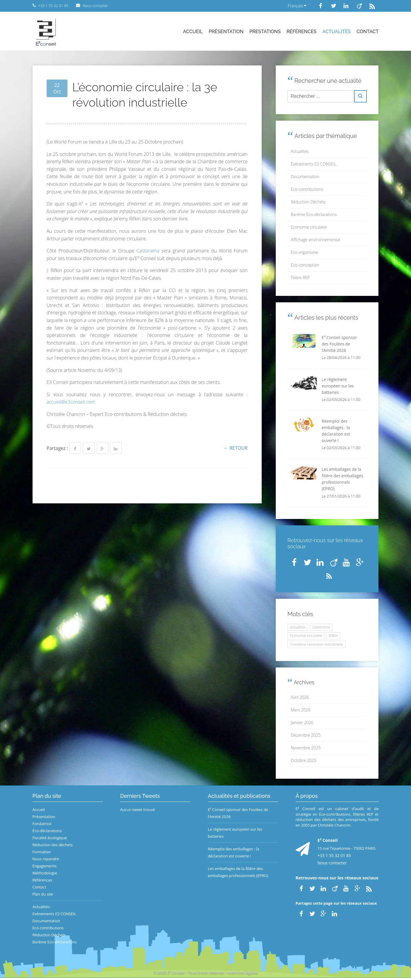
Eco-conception (305, 265)
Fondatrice (42, 823)
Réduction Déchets (308, 202)
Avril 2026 (300, 697)
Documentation (305, 176)
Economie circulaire (309, 227)
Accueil (193, 31)
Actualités (336, 31)
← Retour (236, 448)
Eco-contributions (307, 189)
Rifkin (333, 635)
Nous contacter (332, 863)
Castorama (147, 250)
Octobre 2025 (303, 760)
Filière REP (300, 277)
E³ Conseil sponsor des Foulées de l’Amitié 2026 (238, 813)
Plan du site (43, 894)
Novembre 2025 (306, 748)
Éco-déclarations (47, 830)
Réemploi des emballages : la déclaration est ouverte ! (233, 852)
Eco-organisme (304, 252)
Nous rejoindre (46, 858)
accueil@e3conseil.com (71, 402)
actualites (298, 627)
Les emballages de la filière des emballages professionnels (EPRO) (238, 872)
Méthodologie (45, 873)
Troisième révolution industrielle (316, 644)
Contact (368, 31)
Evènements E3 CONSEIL (313, 164)
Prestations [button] (264, 31)
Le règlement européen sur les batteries (235, 833)
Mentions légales (243, 972)
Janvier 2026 (302, 722)
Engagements (45, 866)
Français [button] (297, 6)
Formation (42, 851)
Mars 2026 (300, 710)
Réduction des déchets (53, 844)
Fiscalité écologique (50, 837)
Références (302, 31)
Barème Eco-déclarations (314, 214)
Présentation (226, 31)
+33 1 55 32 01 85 (334, 855)
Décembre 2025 (305, 735)
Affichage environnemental (315, 239)
